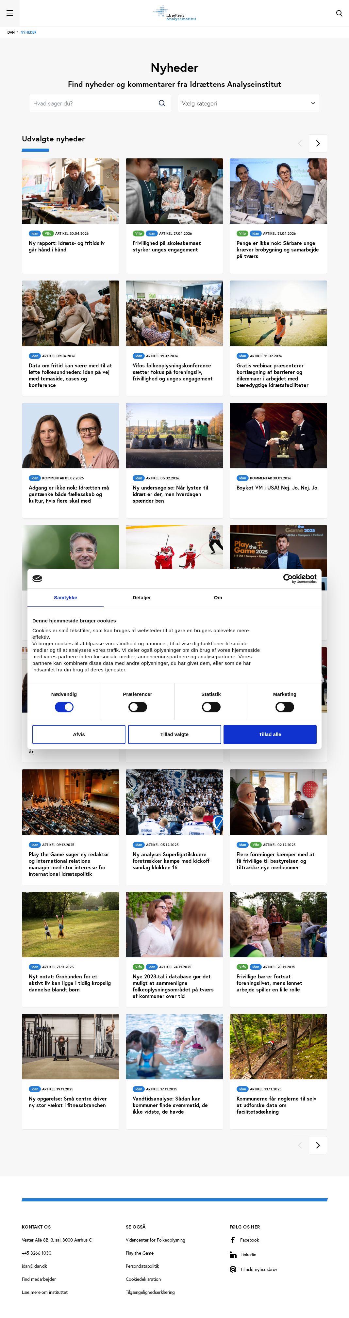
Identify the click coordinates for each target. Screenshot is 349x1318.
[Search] (100, 103)
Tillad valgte (174, 734)
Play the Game (140, 1253)
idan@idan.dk (34, 1266)
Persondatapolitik (142, 1266)
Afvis (79, 734)
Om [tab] (218, 597)
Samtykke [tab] (65, 597)
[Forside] (174, 13)
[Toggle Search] (339, 13)
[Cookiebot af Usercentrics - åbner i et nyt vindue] (288, 579)
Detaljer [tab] (142, 597)
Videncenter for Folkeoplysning (155, 1240)
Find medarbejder (39, 1279)
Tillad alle (270, 734)
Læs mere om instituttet (45, 1292)
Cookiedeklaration (143, 1279)
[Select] (249, 103)
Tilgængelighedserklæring (150, 1292)
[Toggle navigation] (10, 13)
